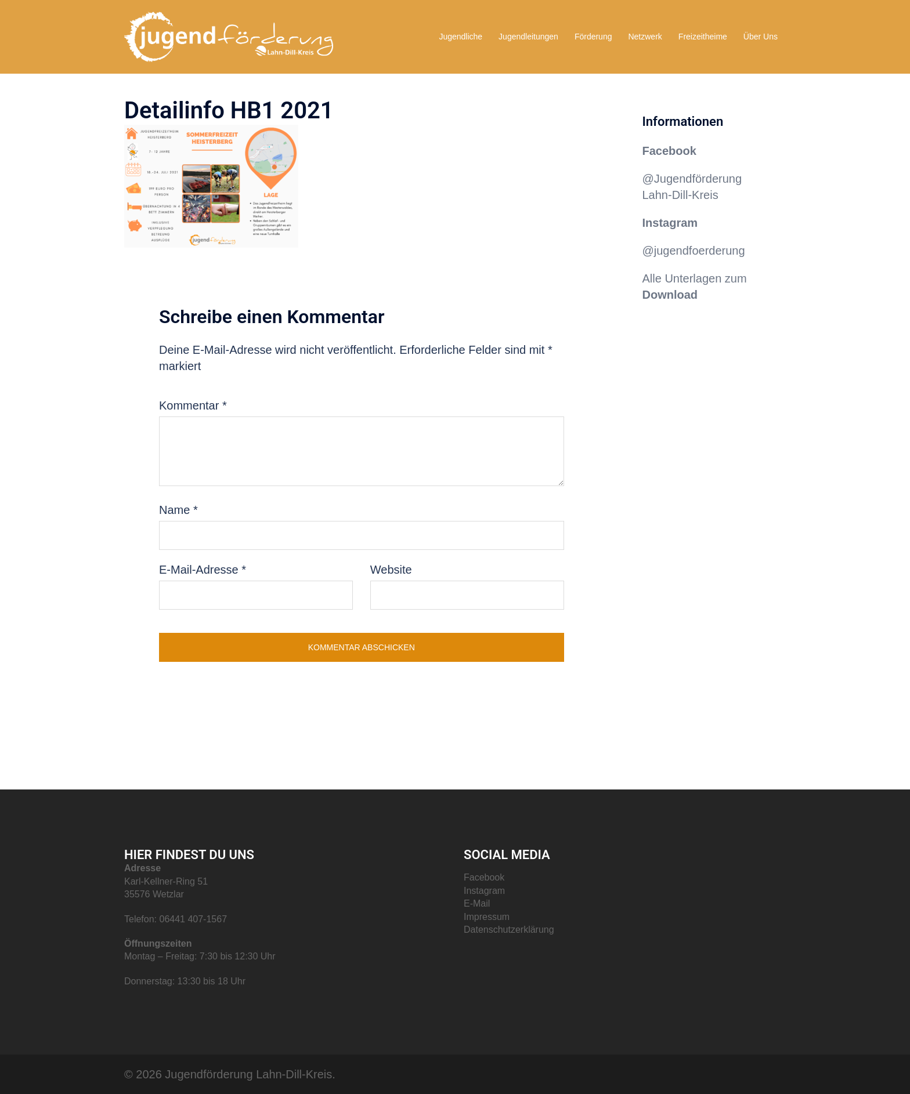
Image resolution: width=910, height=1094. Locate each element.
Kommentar (193, 405)
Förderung (593, 36)
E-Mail (477, 903)
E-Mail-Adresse (202, 569)
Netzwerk (645, 36)
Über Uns (760, 36)
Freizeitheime (702, 36)
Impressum (487, 917)
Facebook (669, 150)
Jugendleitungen (528, 36)
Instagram (484, 891)
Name (178, 509)
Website (391, 569)
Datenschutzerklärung (509, 929)
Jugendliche (460, 36)
